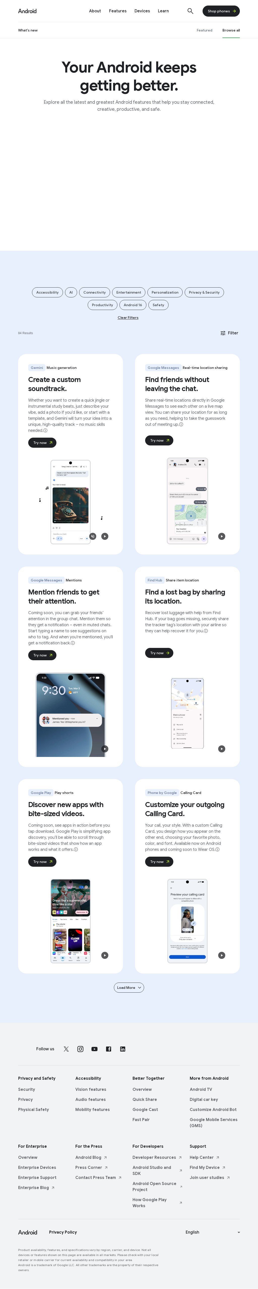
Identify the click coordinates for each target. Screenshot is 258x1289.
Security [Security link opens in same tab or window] (26, 1089)
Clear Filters (128, 317)
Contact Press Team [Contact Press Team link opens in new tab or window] (98, 1177)
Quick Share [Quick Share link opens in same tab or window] (145, 1099)
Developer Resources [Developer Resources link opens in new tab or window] (157, 1157)
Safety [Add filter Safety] (158, 305)
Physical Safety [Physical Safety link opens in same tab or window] (33, 1109)
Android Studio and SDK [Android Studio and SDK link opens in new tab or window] (158, 1170)
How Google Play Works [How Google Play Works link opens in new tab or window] (158, 1202)
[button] (93, 536)
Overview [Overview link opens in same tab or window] (142, 1089)
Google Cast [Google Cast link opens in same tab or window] (145, 1109)
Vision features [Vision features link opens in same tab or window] (90, 1089)
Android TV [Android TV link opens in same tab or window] (201, 1089)
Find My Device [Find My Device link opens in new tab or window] (208, 1167)
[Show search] (190, 11)
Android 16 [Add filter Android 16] (133, 305)
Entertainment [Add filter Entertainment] (128, 292)
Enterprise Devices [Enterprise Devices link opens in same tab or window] (37, 1167)
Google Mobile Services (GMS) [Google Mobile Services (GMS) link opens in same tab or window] (214, 1122)
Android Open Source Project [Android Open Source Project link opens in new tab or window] (158, 1186)
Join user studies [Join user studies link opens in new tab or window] (210, 1177)
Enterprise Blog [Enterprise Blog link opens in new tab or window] (36, 1187)
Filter (229, 333)
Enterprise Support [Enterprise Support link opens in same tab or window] (37, 1177)
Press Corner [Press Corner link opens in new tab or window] (91, 1167)
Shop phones (222, 11)
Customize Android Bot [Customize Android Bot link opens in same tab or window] (213, 1109)
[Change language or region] (213, 1232)
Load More (129, 987)
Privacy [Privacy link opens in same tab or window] (25, 1099)
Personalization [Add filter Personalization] (165, 292)
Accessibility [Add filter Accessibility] (47, 292)
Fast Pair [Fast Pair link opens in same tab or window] (141, 1119)
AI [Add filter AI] (71, 292)
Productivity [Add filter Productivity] (102, 305)
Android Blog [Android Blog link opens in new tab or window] (91, 1157)
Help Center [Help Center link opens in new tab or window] (205, 1157)
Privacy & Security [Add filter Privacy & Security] (204, 292)
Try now (43, 442)
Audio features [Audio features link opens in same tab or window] (90, 1099)
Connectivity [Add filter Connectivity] (94, 292)
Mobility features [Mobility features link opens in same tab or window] (92, 1109)
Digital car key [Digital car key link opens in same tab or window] (204, 1099)
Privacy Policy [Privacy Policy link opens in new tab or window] (63, 1232)
